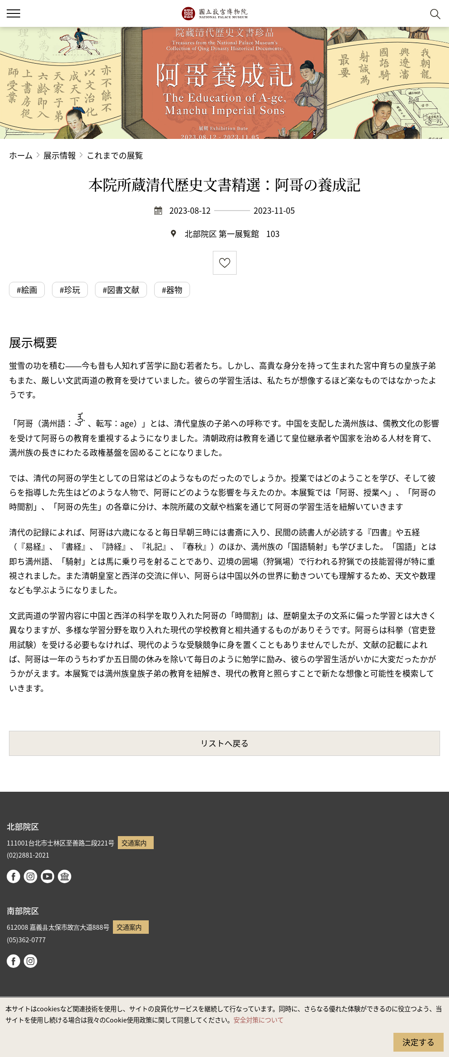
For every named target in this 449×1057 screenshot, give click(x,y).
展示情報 (59, 155)
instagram (30, 876)
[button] (413, 13)
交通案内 (134, 842)
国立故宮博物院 (214, 13)
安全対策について (258, 1019)
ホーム (21, 155)
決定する (418, 1042)
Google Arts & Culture (64, 876)
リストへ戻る (224, 743)
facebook (13, 876)
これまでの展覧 (114, 155)
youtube (47, 876)
